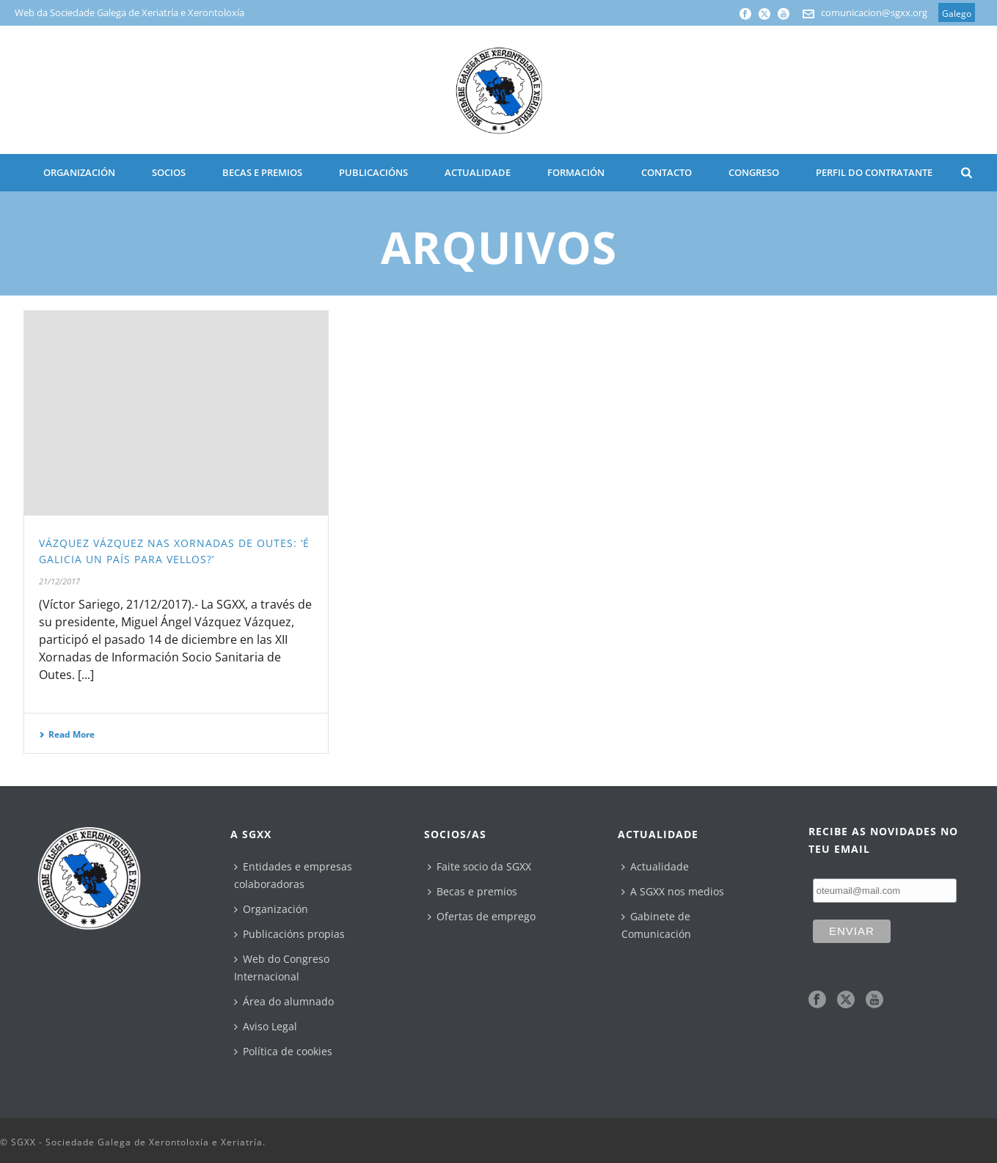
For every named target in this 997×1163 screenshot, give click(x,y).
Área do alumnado (284, 1001)
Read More (67, 734)
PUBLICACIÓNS (373, 172)
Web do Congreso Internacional (281, 967)
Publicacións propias (289, 934)
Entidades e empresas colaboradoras (293, 875)
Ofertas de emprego (482, 916)
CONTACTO (666, 172)
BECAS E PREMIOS (262, 172)
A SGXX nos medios (672, 891)
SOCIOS (169, 172)
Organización (271, 909)
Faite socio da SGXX (479, 866)
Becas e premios (472, 891)
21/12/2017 (59, 581)
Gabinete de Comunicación (656, 925)
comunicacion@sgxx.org (874, 12)
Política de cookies (283, 1051)
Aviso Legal (265, 1026)
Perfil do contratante (874, 172)
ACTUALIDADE (478, 172)
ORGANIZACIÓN (79, 172)
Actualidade (655, 866)
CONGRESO (753, 172)
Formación (576, 172)
